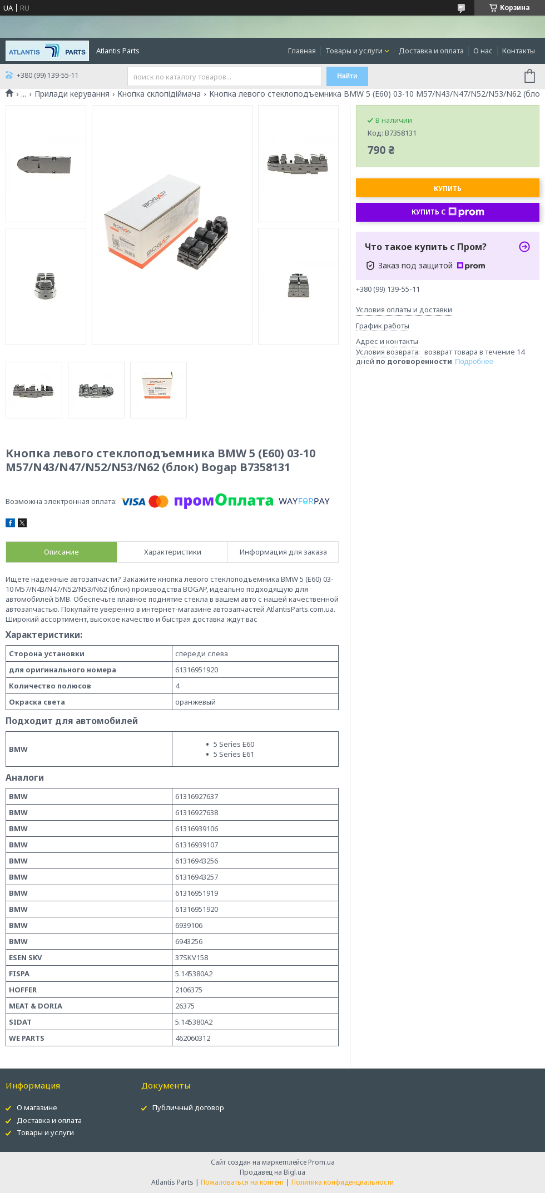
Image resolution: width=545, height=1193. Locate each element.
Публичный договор (188, 1107)
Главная (302, 51)
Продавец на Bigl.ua (272, 1172)
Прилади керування (72, 94)
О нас (483, 51)
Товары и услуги (354, 51)
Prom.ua (321, 1162)
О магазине (37, 1107)
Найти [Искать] (347, 76)
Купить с (448, 212)
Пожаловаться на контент (242, 1182)
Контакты (518, 51)
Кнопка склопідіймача (159, 94)
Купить (448, 188)
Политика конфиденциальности (342, 1182)
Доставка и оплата (431, 51)
